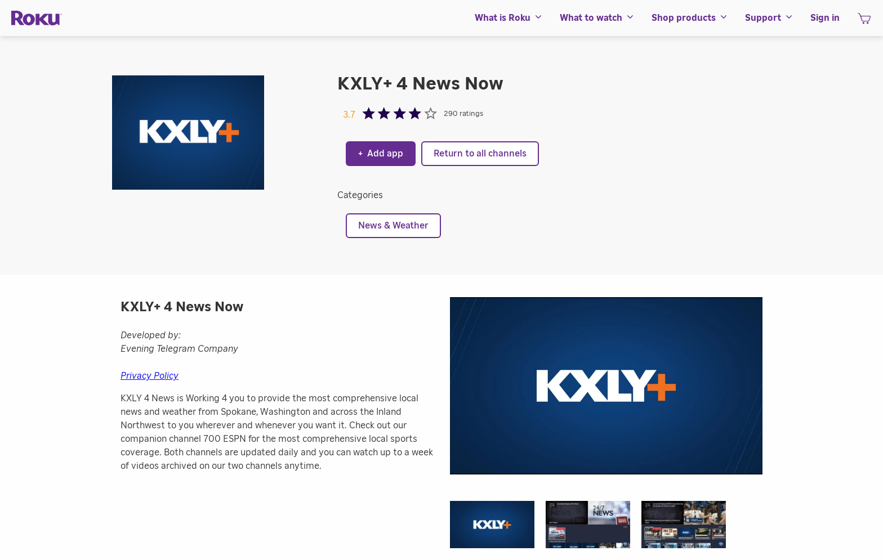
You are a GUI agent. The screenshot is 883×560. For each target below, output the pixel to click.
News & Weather (393, 225)
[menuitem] (508, 18)
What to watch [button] (597, 18)
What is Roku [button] (509, 18)
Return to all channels (480, 153)
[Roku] (36, 18)
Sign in (825, 18)
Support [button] (769, 18)
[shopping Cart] (864, 21)
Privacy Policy (150, 375)
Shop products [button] (690, 18)
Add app (380, 153)
